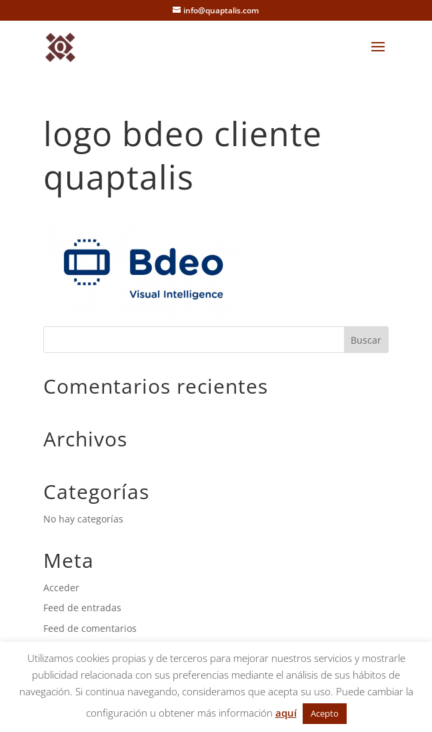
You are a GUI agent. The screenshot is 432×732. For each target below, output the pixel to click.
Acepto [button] (325, 713)
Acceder (61, 587)
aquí (286, 712)
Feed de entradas (82, 607)
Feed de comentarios (90, 628)
